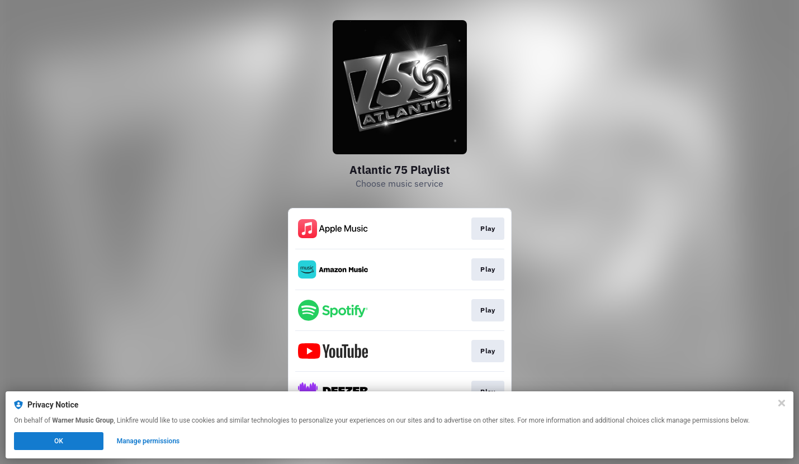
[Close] (782, 403)
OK (58, 441)
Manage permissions (148, 441)
